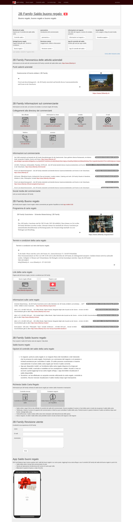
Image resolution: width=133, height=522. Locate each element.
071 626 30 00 (25, 143)
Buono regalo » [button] (18, 48)
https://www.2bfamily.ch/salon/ (39, 323)
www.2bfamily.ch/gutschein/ (25, 290)
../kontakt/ (80, 126)
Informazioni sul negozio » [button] (77, 37)
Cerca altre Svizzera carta (112, 53)
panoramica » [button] (46, 37)
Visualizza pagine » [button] (102, 37)
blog (59, 2)
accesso (117, 2)
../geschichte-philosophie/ (52, 126)
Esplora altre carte (52, 290)
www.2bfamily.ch (25, 126)
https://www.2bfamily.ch (69, 63)
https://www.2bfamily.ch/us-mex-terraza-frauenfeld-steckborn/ (48, 328)
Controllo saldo (40, 2)
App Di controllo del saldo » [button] (77, 48)
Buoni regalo (29, 2)
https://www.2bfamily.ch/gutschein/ (46, 306)
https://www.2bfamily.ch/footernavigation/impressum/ (29, 184)
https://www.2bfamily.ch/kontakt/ (45, 178)
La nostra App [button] (52, 2)
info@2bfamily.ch (108, 126)
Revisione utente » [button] (47, 48)
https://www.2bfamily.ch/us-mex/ (40, 311)
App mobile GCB (68, 204)
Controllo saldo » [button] (19, 37)
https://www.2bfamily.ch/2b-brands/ (35, 167)
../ (52, 143)
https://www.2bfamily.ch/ (21, 172)
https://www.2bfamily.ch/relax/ (30, 317)
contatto (66, 2)
